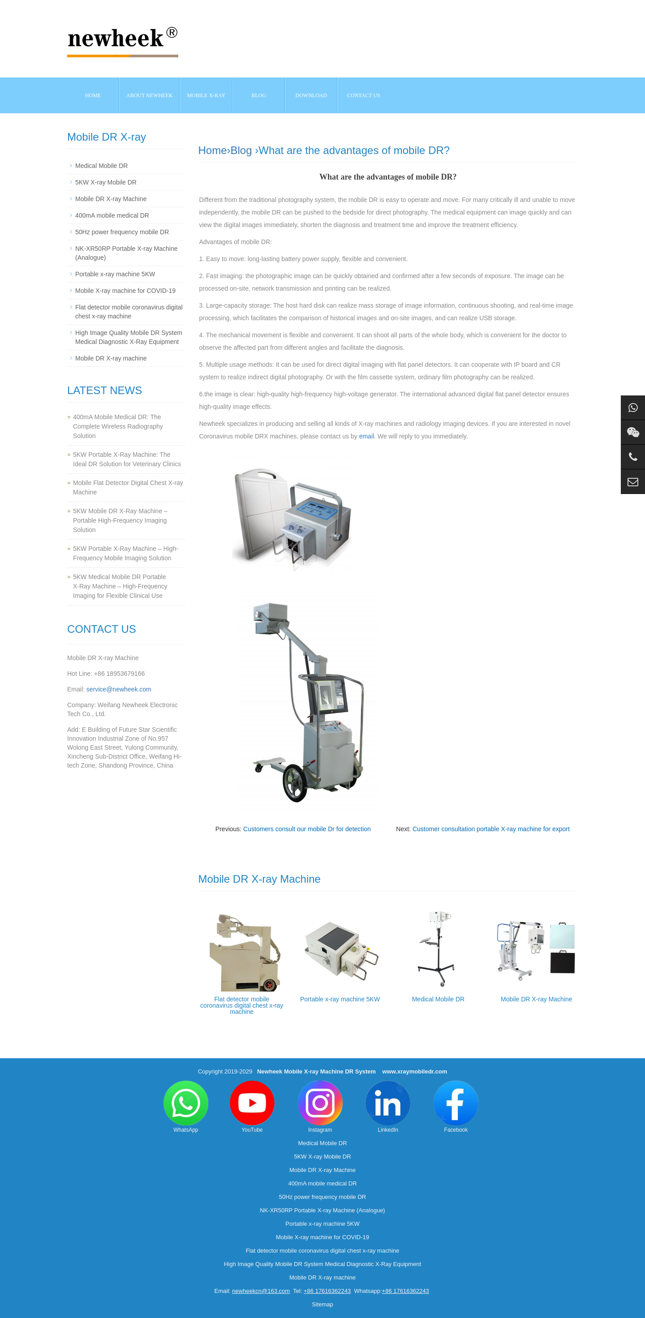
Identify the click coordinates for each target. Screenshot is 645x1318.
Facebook (456, 1107)
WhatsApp (185, 1107)
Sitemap (322, 1304)
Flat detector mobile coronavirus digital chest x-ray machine (241, 1005)
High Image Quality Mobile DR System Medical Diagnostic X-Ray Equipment (322, 1264)
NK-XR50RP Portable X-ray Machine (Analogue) (322, 1210)
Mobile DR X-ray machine (111, 358)
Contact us (363, 95)
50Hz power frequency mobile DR (122, 232)
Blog (241, 150)
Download (311, 95)
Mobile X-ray (206, 95)
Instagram (320, 1107)
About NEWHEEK (149, 95)
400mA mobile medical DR (112, 215)
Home (93, 95)
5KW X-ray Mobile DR (106, 182)
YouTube (252, 1107)
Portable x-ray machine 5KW (340, 999)
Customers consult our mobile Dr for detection (307, 829)
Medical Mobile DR (438, 999)
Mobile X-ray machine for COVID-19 (125, 290)
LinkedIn (388, 1107)
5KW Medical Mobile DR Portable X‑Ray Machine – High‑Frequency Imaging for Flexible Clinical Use (120, 586)
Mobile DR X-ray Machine (536, 999)
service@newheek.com (118, 689)
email (366, 436)
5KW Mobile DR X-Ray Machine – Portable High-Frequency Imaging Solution (120, 520)
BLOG (259, 95)
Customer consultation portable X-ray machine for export (491, 829)
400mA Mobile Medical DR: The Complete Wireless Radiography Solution (118, 426)
